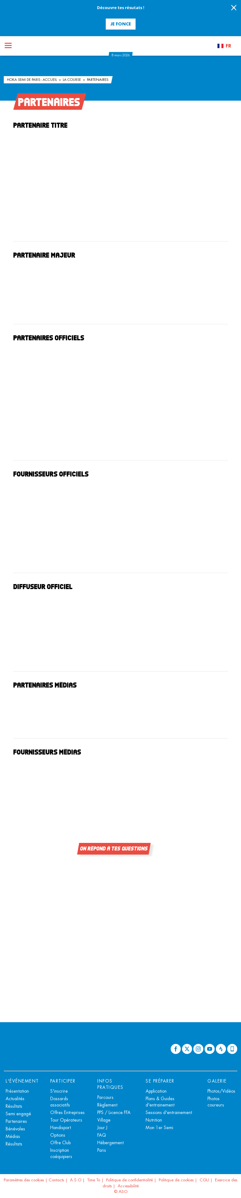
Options (57, 1135)
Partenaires (97, 79)
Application (156, 1091)
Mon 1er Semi (159, 1127)
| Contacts (54, 1180)
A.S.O (75, 1180)
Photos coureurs (215, 1102)
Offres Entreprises (67, 1112)
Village (103, 1120)
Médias (13, 1136)
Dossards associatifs (60, 1102)
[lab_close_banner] (234, 8)
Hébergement (110, 1142)
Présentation (17, 1091)
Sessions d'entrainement (169, 1112)
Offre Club (60, 1142)
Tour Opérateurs (66, 1120)
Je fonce (120, 23)
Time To (93, 1180)
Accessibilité (128, 1186)
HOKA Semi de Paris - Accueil (32, 79)
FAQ (101, 1135)
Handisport (60, 1127)
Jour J (102, 1127)
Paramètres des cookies (24, 1180)
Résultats (14, 1106)
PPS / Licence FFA (114, 1112)
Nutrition (154, 1120)
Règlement (107, 1105)
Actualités (15, 1098)
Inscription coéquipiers (61, 1153)
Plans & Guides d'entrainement (160, 1102)
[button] (227, 46)
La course (72, 79)
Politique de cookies (176, 1180)
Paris (101, 1150)
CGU (204, 1180)
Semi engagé (18, 1114)
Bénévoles (15, 1129)
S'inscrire (59, 1091)
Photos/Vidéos (221, 1091)
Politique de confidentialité (129, 1180)
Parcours (105, 1097)
